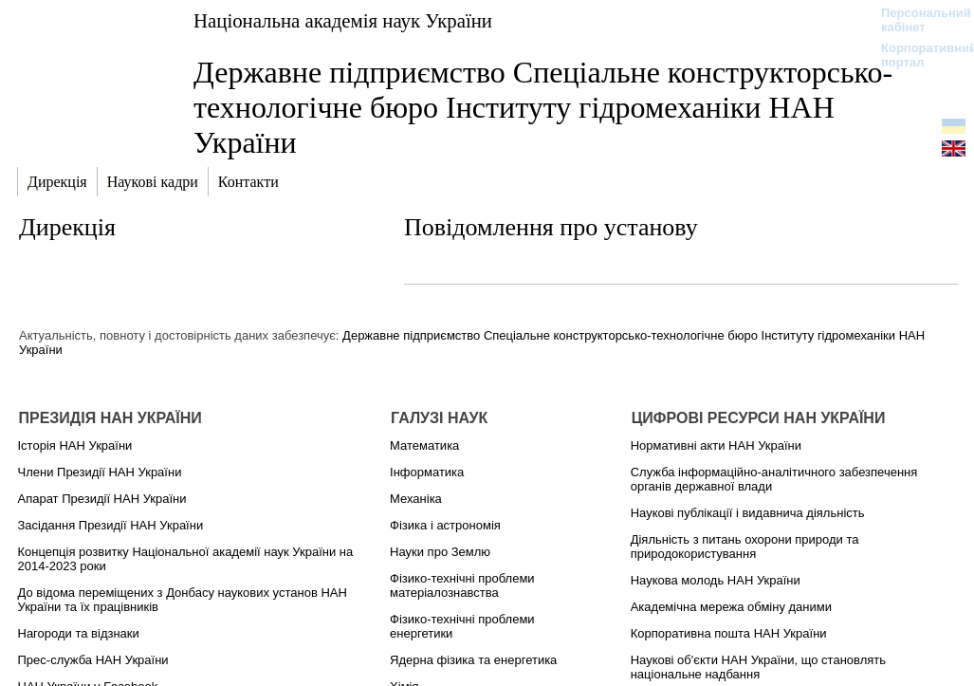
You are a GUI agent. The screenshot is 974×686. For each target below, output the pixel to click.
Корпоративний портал (916, 55)
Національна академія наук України (342, 20)
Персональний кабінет (916, 20)
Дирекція (67, 227)
